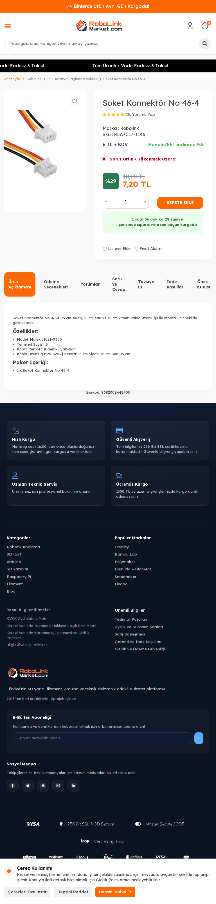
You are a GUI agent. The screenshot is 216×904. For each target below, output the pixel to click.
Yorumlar (90, 284)
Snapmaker (125, 576)
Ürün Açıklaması (19, 284)
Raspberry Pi (19, 576)
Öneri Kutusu (204, 284)
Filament (15, 583)
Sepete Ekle (180, 202)
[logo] (99, 25)
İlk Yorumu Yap (140, 114)
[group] (45, 151)
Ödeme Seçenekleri (56, 284)
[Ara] (204, 43)
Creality (122, 546)
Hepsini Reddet (72, 891)
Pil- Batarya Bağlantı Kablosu (72, 79)
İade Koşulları (175, 284)
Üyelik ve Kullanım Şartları (139, 626)
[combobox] (108, 43)
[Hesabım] (190, 26)
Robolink (129, 128)
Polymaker (125, 561)
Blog (11, 591)
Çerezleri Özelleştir (27, 891)
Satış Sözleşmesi (130, 634)
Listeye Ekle (116, 248)
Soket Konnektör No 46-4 (124, 79)
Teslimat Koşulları (131, 619)
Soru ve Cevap (118, 284)
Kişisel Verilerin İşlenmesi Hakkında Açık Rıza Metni (51, 625)
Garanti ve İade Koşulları (138, 641)
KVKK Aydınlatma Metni (27, 618)
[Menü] (7, 26)
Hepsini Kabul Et (115, 891)
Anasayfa (12, 79)
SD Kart (14, 554)
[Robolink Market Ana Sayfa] (108, 673)
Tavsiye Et (146, 284)
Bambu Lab (126, 554)
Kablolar (34, 79)
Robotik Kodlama (23, 546)
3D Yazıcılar (17, 568)
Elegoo (121, 583)
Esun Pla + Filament (133, 568)
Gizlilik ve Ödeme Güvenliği (140, 648)
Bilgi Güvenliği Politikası (27, 645)
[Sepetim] (204, 26)
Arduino (14, 561)
